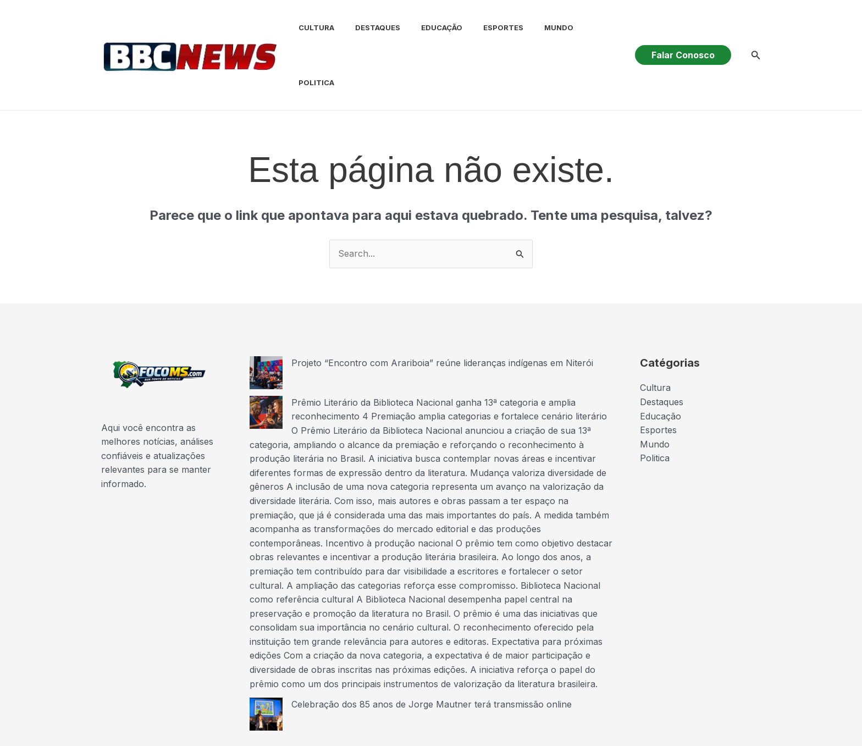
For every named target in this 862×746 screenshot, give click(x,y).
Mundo (537, 27)
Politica (587, 27)
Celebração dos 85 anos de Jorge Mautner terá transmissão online (431, 649)
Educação (426, 27)
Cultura (308, 27)
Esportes (485, 27)
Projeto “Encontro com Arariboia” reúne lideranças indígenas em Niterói (442, 307)
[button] (683, 27)
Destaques (366, 27)
